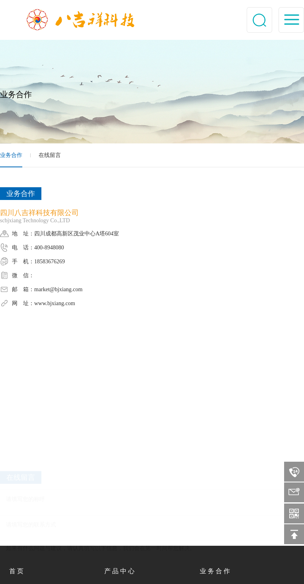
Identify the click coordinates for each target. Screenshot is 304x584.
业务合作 (11, 155)
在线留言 (50, 155)
